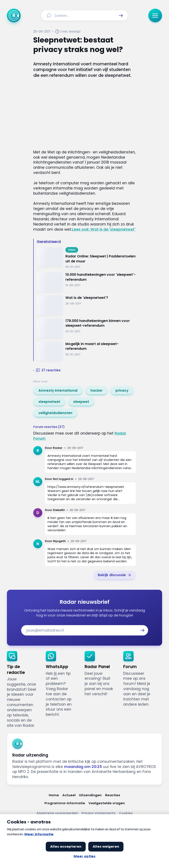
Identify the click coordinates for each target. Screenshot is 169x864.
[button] (120, 15)
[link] (58, 390)
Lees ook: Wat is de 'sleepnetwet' (103, 229)
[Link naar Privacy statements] (98, 813)
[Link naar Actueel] (69, 795)
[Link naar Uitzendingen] (90, 795)
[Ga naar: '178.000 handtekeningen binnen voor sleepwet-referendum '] (86, 328)
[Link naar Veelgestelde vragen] (106, 803)
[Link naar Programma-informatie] (64, 803)
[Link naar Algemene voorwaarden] (57, 813)
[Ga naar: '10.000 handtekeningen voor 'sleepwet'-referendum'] (86, 282)
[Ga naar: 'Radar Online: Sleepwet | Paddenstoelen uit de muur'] (86, 258)
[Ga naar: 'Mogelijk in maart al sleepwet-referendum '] (86, 351)
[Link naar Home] (54, 795)
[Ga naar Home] (14, 15)
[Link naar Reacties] (112, 795)
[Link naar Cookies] (126, 813)
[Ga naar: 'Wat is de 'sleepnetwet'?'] (86, 305)
